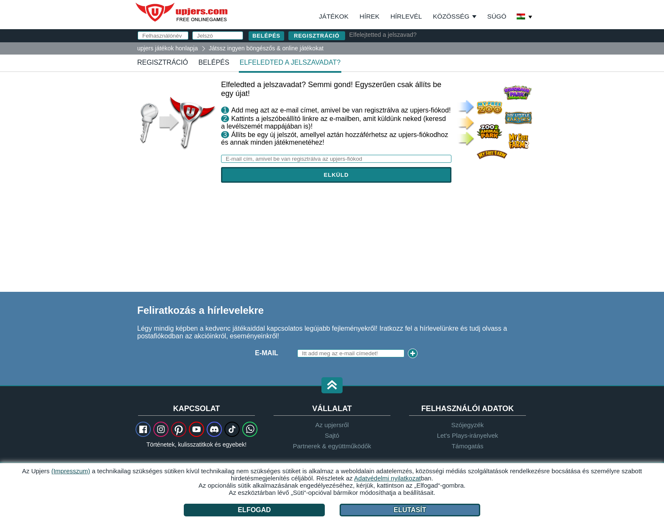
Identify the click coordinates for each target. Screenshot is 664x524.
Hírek (369, 16)
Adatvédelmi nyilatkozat (387, 478)
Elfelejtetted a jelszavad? (383, 34)
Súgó (496, 16)
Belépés (213, 62)
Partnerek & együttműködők (332, 446)
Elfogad (254, 509)
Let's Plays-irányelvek (467, 435)
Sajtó (332, 435)
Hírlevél (406, 16)
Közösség (451, 16)
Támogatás (467, 446)
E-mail (266, 353)
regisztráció (317, 36)
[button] (332, 386)
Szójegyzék (467, 424)
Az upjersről (332, 424)
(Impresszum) (70, 471)
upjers (182, 12)
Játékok (334, 16)
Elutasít (410, 509)
